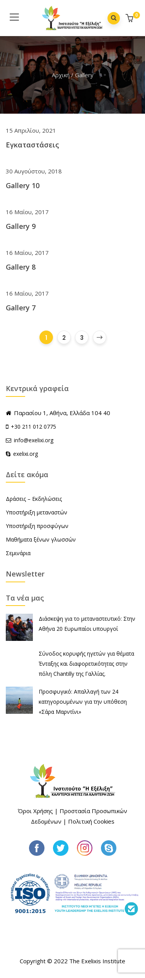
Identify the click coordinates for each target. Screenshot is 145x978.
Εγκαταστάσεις (32, 144)
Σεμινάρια (18, 553)
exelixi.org (22, 453)
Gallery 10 (22, 185)
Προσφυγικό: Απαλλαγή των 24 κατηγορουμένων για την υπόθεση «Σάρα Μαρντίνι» (83, 701)
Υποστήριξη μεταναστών (36, 512)
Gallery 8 (21, 267)
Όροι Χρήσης (35, 811)
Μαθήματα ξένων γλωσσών (41, 539)
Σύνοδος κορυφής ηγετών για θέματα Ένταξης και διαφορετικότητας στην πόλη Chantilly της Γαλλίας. (86, 663)
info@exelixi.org (29, 440)
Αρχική (61, 75)
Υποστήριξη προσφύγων (37, 526)
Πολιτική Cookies (91, 821)
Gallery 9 (21, 226)
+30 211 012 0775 (33, 426)
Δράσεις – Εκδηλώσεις (34, 498)
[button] (130, 18)
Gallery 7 (21, 307)
